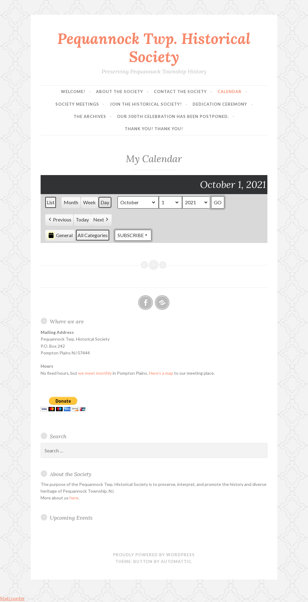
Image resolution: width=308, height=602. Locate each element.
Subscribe (133, 235)
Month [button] (71, 202)
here (74, 497)
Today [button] (82, 219)
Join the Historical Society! (146, 104)
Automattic (176, 561)
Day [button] (105, 202)
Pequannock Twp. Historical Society (153, 47)
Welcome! (73, 91)
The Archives (90, 116)
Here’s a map (161, 373)
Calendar (230, 91)
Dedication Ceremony (220, 104)
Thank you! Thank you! (154, 128)
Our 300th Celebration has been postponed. (173, 116)
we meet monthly (95, 373)
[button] (59, 219)
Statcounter (12, 598)
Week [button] (89, 202)
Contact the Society (180, 91)
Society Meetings (77, 104)
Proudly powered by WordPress (154, 554)
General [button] (60, 235)
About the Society (119, 91)
